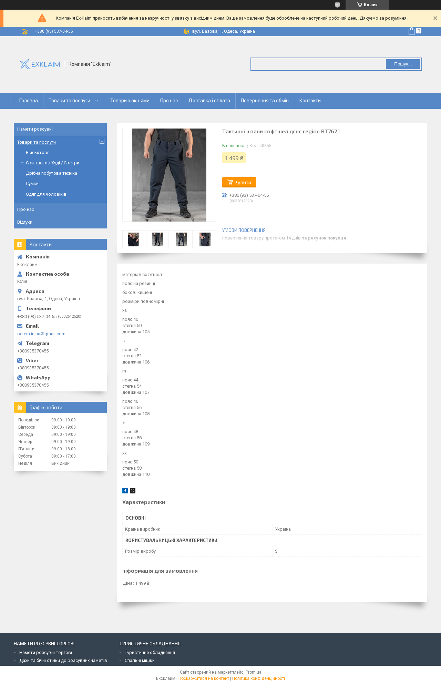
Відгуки (24, 222)
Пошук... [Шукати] (403, 64)
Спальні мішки (140, 660)
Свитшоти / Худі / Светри (52, 162)
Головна (28, 100)
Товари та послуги (69, 100)
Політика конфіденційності (258, 678)
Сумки (32, 183)
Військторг (37, 152)
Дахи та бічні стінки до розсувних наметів (63, 660)
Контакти (310, 100)
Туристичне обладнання (150, 652)
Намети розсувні (35, 129)
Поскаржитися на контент (203, 678)
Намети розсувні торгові (45, 652)
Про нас (169, 100)
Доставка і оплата (209, 100)
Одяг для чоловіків (46, 194)
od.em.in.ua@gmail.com (41, 333)
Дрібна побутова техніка (51, 173)
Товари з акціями (130, 100)
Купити (243, 182)
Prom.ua (253, 672)
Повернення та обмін (265, 100)
